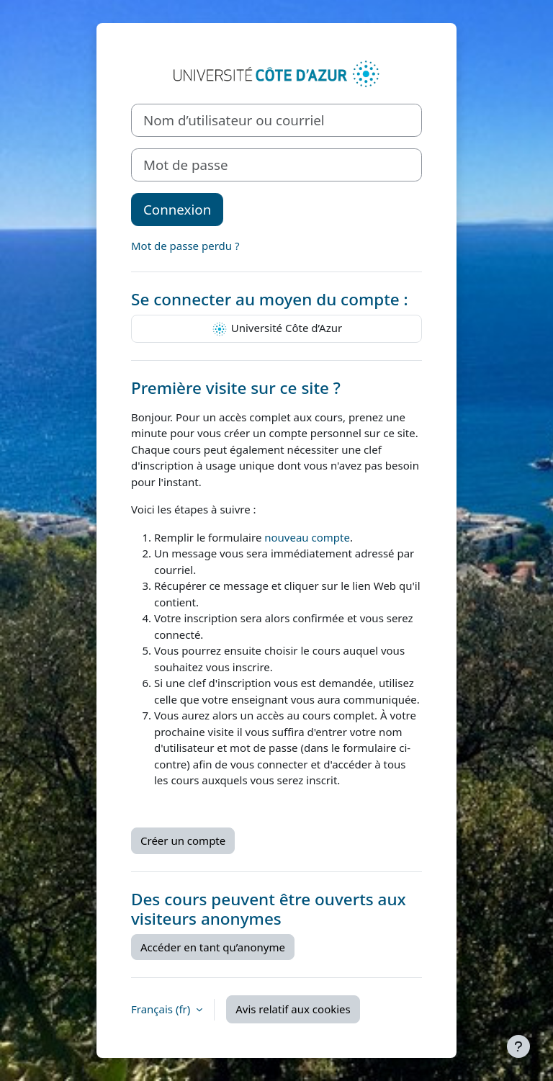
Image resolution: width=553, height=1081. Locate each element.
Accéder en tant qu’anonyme (212, 947)
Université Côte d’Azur (276, 329)
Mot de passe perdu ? (185, 245)
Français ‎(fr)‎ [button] (162, 1009)
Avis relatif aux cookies (293, 1009)
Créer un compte (182, 840)
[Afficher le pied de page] (518, 1046)
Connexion (177, 209)
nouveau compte (307, 537)
